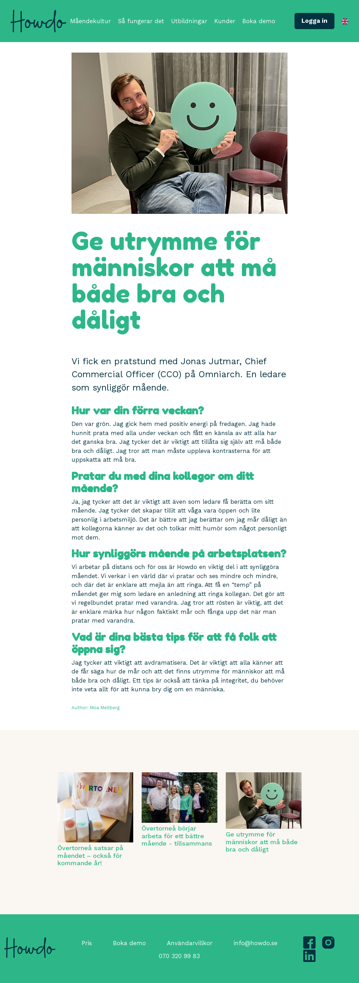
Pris (87, 943)
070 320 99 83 (179, 956)
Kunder (224, 21)
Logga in (314, 20)
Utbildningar (189, 21)
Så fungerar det (141, 21)
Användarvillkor (189, 943)
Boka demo (258, 21)
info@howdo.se (255, 943)
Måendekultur (90, 21)
